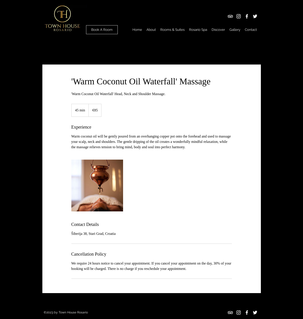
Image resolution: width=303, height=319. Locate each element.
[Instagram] (238, 16)
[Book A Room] (102, 29)
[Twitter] (255, 16)
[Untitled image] (97, 185)
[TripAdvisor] (230, 16)
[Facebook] (247, 16)
